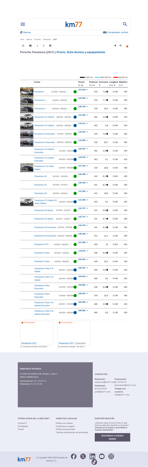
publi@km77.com (103, 392)
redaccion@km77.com (105, 382)
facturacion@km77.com (125, 385)
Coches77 (22, 423)
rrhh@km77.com (121, 395)
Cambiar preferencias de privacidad (72, 432)
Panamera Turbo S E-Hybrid (44, 270)
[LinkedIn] (92, 456)
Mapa (36, 377)
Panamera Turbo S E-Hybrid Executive (44, 304)
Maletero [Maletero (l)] (123, 83)
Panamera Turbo (42, 253)
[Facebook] (73, 456)
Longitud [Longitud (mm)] (113, 83)
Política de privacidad (65, 429)
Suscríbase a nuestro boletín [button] (112, 437)
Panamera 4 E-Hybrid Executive (44, 150)
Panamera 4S (41, 176)
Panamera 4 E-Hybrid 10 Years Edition (46, 202)
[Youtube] (102, 456)
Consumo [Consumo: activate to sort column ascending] (103, 83)
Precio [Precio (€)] (81, 83)
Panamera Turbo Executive (42, 287)
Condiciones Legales (65, 426)
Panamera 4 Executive (45, 134)
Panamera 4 (40, 100)
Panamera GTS (42, 244)
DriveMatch (23, 426)
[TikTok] (94, 461)
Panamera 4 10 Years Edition (44, 168)
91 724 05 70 (40, 381)
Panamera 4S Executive (45, 227)
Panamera (39, 91)
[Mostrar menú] (23, 24)
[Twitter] (83, 456)
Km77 (74, 24)
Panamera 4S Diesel (44, 210)
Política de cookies (64, 423)
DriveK (21, 429)
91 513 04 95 (36, 384)
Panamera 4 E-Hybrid (44, 117)
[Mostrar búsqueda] (125, 24)
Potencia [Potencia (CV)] (93, 83)
